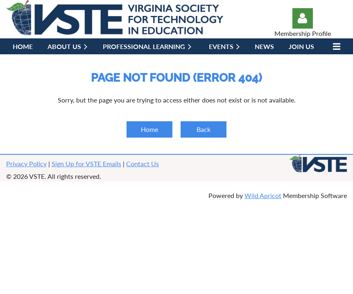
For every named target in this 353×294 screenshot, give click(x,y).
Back (203, 129)
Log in (302, 18)
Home (149, 129)
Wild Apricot (262, 195)
